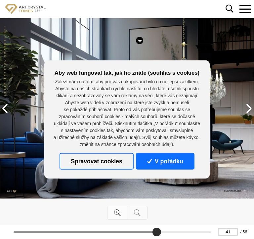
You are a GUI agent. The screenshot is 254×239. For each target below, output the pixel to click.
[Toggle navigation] (245, 9)
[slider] (156, 232)
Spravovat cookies (96, 161)
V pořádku (165, 161)
